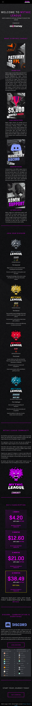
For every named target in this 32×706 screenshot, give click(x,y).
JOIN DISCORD (16, 645)
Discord (28, 704)
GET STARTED (16, 695)
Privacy (24, 704)
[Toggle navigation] (3, 2)
